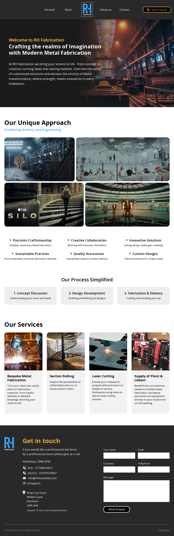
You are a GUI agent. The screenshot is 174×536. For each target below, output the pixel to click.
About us (106, 9)
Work (68, 9)
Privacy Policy (164, 530)
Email (142, 449)
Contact (125, 9)
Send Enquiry (157, 9)
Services (49, 9)
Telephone (144, 463)
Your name (110, 449)
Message (109, 477)
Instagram (34, 483)
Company (108, 463)
